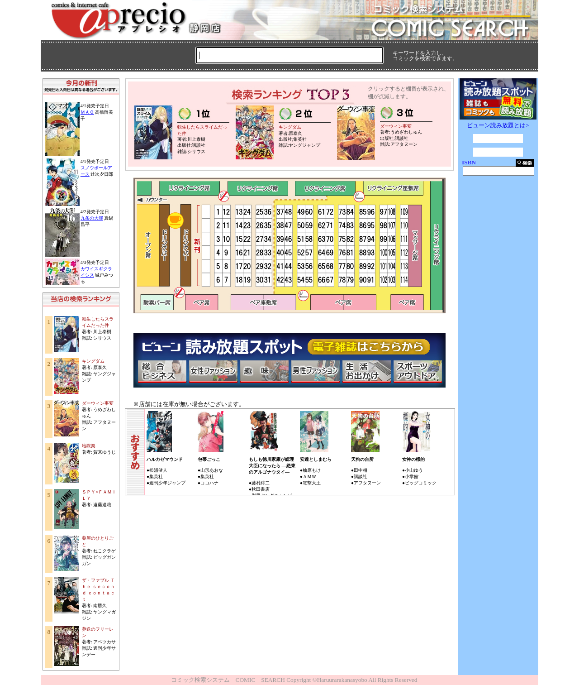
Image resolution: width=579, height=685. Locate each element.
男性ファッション (315, 371)
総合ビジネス (162, 371)
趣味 (264, 371)
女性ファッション (213, 371)
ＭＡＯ (87, 112)
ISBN (469, 162)
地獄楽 (88, 445)
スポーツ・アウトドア (417, 371)
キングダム (93, 361)
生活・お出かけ (366, 371)
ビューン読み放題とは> (498, 125)
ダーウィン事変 (98, 403)
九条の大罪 (92, 218)
